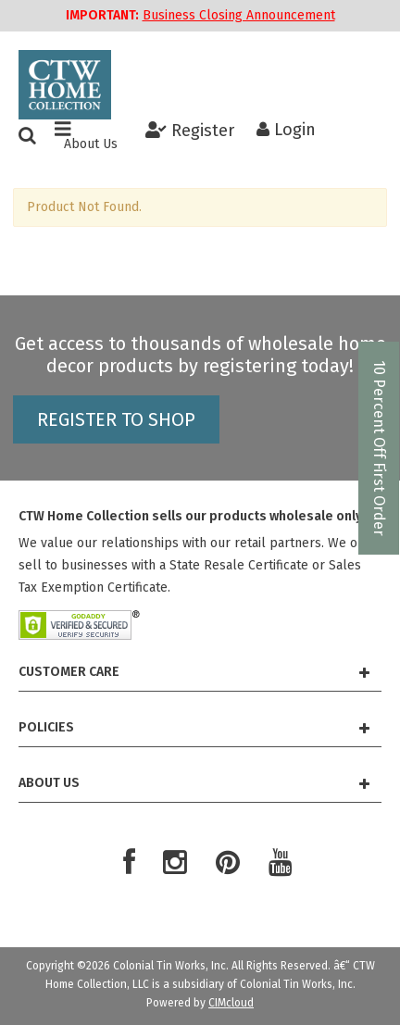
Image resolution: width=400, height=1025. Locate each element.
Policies (194, 727)
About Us (91, 144)
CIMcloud (231, 1002)
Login (286, 129)
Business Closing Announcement (239, 15)
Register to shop (116, 419)
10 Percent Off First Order (379, 448)
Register (189, 129)
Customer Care (194, 672)
